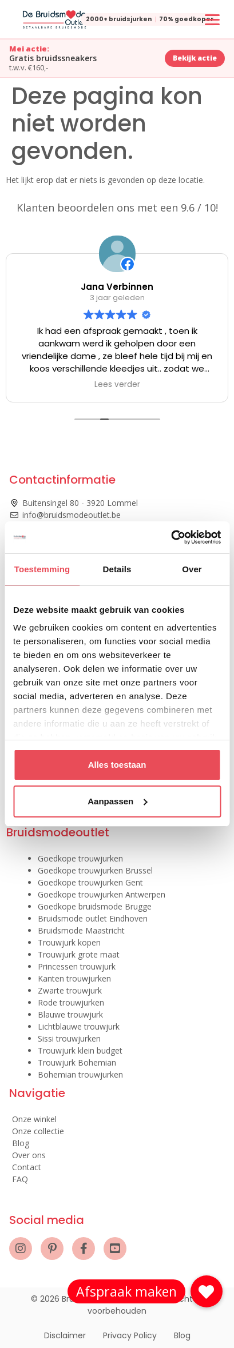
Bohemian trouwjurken (80, 1074)
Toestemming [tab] (42, 569)
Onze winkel (34, 1119)
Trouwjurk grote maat (79, 954)
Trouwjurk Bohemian (77, 1062)
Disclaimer (65, 1335)
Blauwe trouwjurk (70, 1014)
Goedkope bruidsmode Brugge (95, 906)
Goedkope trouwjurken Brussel (95, 870)
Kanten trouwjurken (74, 978)
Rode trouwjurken (71, 1002)
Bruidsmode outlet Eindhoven (93, 918)
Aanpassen (117, 801)
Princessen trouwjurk (77, 966)
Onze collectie (38, 1131)
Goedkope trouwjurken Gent (90, 882)
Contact (26, 1167)
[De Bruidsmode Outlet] (54, 19)
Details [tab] (117, 569)
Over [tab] (192, 569)
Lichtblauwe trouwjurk (79, 1026)
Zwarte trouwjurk (70, 990)
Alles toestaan (117, 764)
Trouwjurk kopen (69, 942)
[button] (207, 1291)
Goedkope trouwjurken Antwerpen (101, 894)
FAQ (20, 1179)
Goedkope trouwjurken (80, 858)
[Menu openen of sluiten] (212, 19)
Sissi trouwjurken (69, 1038)
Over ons (29, 1155)
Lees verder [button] (117, 385)
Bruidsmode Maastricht (81, 930)
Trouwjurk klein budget (80, 1050)
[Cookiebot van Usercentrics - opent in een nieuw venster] (171, 537)
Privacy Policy (130, 1335)
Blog (20, 1143)
